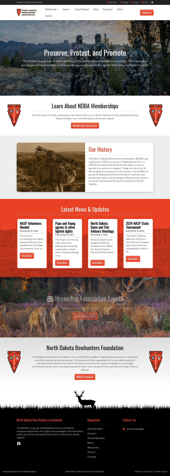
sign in (165, 472)
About (119, 9)
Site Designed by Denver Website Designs (19, 472)
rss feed (158, 472)
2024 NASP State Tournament (137, 225)
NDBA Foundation (85, 377)
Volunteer (147, 12)
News (96, 9)
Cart (144, 2)
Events (66, 9)
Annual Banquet (82, 9)
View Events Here (85, 316)
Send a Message (133, 429)
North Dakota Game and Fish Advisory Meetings (102, 227)
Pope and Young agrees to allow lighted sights (65, 227)
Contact (48, 16)
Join (112, 2)
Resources (107, 9)
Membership (50, 9)
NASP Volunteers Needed (30, 225)
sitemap (138, 472)
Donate (124, 2)
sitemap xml (148, 472)
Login (134, 2)
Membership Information (85, 125)
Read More (27, 256)
